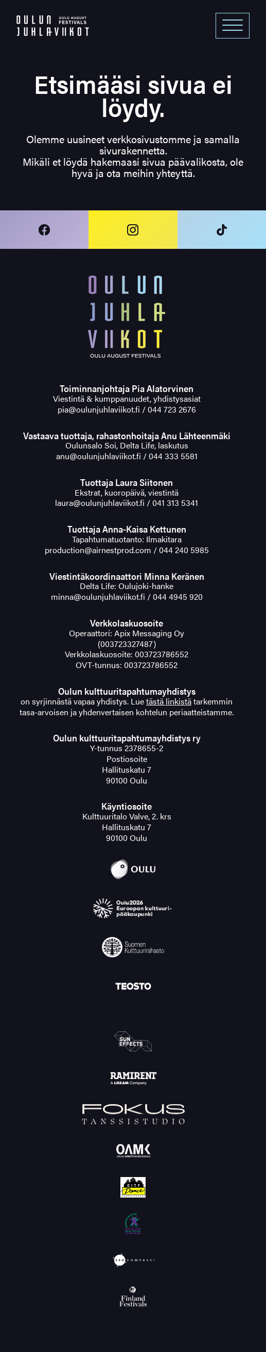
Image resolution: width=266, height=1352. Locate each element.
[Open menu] (233, 25)
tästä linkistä (168, 701)
